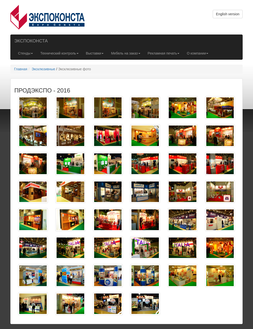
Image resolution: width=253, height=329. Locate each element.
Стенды (25, 53)
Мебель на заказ (125, 53)
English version (227, 14)
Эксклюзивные (43, 69)
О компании (197, 53)
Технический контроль (59, 53)
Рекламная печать (164, 53)
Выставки (95, 53)
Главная (20, 69)
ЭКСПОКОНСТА (31, 40)
